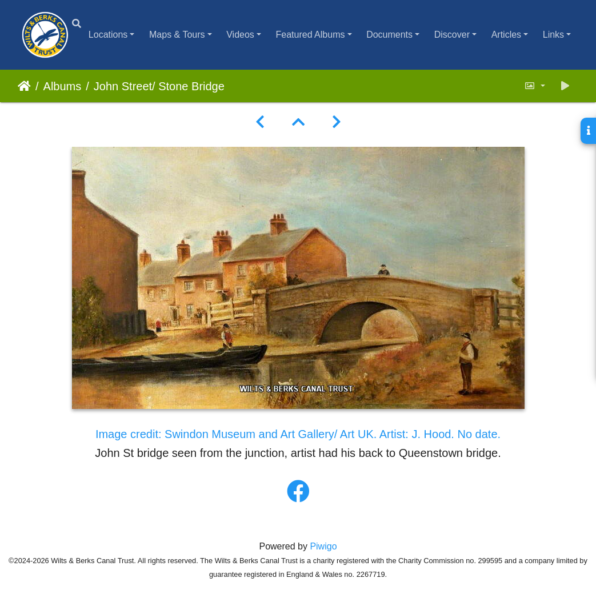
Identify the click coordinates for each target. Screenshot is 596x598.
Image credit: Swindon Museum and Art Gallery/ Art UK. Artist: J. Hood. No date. (298, 434)
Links (553, 34)
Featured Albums (310, 34)
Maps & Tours (177, 34)
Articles (506, 34)
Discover (452, 34)
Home (24, 86)
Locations (108, 34)
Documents (389, 34)
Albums (62, 86)
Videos (240, 34)
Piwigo (323, 546)
